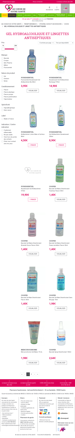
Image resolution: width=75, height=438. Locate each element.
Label (3, 116)
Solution (6, 78)
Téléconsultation (6, 415)
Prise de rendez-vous (26, 401)
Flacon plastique (9, 92)
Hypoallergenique (9, 108)
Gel (5, 76)
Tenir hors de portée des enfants (10, 138)
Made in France (9, 119)
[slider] (3, 49)
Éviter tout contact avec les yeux (10, 142)
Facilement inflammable (8, 131)
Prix (2, 43)
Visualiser (33, 91)
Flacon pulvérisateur (10, 97)
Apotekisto (56, 434)
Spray (5, 81)
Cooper (6, 60)
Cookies (22, 415)
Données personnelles (26, 413)
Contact (4, 416)
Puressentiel (8, 67)
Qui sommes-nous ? (7, 413)
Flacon (6, 90)
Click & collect (24, 402)
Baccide (6, 58)
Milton (6, 65)
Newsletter (5, 418)
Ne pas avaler (8, 135)
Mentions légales (25, 411)
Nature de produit (8, 73)
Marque (4, 55)
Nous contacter (38, 2)
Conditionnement (7, 87)
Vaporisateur (8, 99)
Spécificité (5, 105)
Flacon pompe (8, 94)
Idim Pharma (8, 63)
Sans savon (7, 110)
